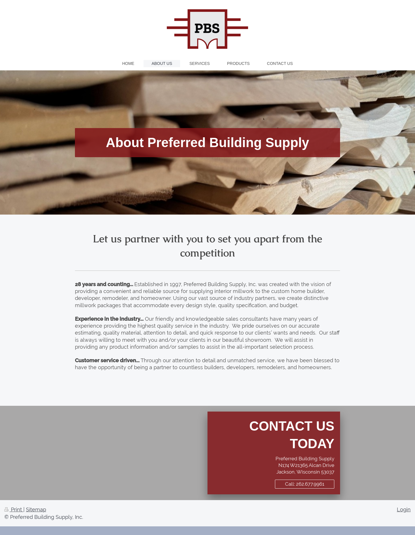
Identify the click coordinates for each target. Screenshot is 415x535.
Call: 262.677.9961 (304, 484)
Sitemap (36, 509)
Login (404, 509)
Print (13, 509)
